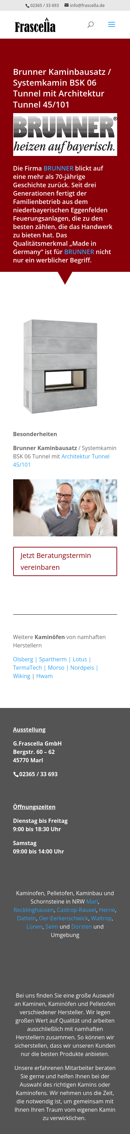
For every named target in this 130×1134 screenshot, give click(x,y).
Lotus (80, 659)
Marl (92, 901)
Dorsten (81, 926)
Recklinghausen (34, 910)
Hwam (44, 676)
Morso (56, 667)
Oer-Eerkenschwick (63, 918)
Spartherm (53, 659)
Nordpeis (82, 667)
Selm (51, 926)
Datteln (26, 918)
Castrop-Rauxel (76, 910)
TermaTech (27, 667)
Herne (107, 910)
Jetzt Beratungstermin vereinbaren (56, 561)
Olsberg (23, 659)
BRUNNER (58, 168)
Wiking (22, 676)
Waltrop (101, 918)
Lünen (34, 926)
